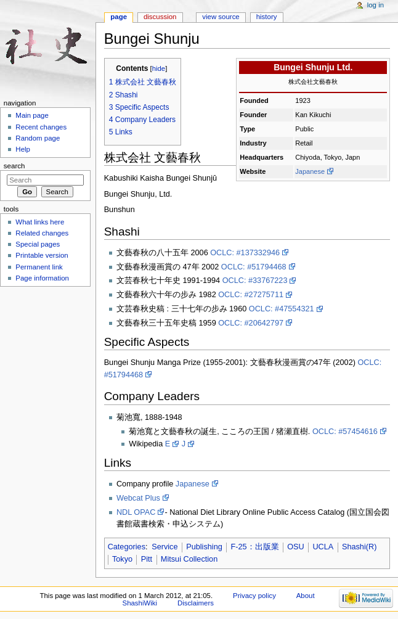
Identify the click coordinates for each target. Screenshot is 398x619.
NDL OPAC (135, 512)
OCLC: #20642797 (250, 323)
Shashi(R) (359, 547)
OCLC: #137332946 (245, 252)
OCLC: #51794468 (253, 267)
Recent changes (41, 127)
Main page (32, 115)
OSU (295, 547)
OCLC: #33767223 (255, 280)
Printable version (41, 255)
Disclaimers (195, 603)
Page (118, 16)
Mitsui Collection (189, 559)
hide (158, 68)
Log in (375, 5)
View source (220, 16)
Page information (42, 278)
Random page (37, 138)
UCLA (322, 547)
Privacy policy (254, 595)
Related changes (41, 233)
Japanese (310, 171)
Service (164, 547)
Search (14, 166)
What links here (39, 222)
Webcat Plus (138, 498)
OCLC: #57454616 (345, 431)
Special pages (37, 244)
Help (22, 149)
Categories (126, 547)
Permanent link (38, 267)
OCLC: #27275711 (250, 294)
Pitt (146, 559)
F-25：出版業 (254, 547)
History (266, 16)
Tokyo (122, 559)
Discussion (160, 16)
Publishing (204, 547)
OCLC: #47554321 (281, 309)
